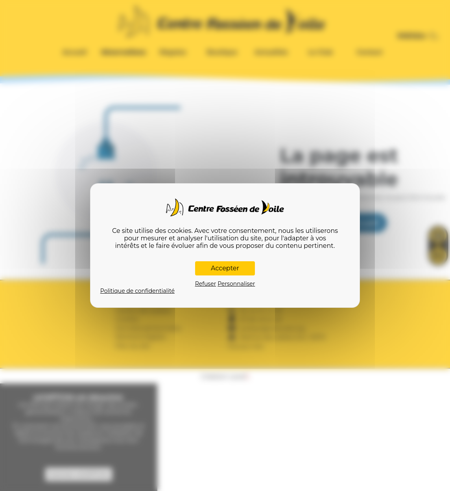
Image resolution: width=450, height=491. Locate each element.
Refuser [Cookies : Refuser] (205, 283)
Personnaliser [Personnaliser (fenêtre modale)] (236, 283)
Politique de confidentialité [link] (137, 291)
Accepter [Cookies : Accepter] (225, 268)
